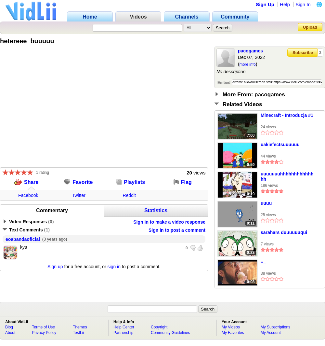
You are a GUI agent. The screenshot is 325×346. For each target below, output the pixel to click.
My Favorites (233, 332)
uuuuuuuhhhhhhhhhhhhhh (287, 176)
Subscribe (302, 52)
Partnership (123, 332)
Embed (223, 82)
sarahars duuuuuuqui (284, 232)
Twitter (78, 195)
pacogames (250, 50)
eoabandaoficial (23, 239)
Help (285, 4)
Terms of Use (43, 327)
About (10, 332)
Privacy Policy (44, 332)
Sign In (303, 4)
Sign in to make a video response (169, 222)
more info (248, 64)
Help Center (123, 327)
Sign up (55, 266)
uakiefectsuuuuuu (280, 144)
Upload (310, 27)
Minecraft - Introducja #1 (287, 115)
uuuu (266, 203)
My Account (271, 332)
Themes (80, 327)
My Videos (231, 327)
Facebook (28, 195)
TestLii (78, 332)
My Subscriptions (275, 327)
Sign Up (265, 4)
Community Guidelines (170, 332)
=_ (263, 261)
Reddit (129, 195)
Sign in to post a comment (177, 230)
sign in (114, 266)
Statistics (155, 210)
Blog (9, 327)
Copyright (159, 327)
